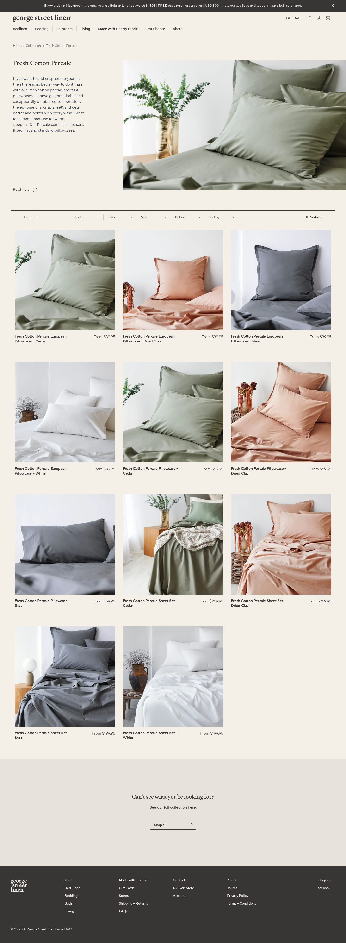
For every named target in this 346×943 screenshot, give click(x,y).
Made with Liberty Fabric (118, 28)
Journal (232, 888)
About (178, 28)
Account (179, 896)
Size (154, 217)
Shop (68, 880)
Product (86, 217)
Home (17, 46)
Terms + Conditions (241, 903)
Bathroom (64, 28)
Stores (124, 896)
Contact (179, 880)
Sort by (222, 217)
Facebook (323, 888)
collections (34, 46)
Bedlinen (20, 28)
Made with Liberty (133, 880)
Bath (68, 903)
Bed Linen (72, 888)
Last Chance (155, 28)
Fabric (120, 217)
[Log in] (319, 18)
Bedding (42, 28)
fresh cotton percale (61, 46)
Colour (188, 217)
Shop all (173, 825)
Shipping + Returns (133, 903)
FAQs (123, 911)
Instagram (323, 880)
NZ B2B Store (183, 888)
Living (85, 28)
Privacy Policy (237, 896)
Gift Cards (126, 888)
